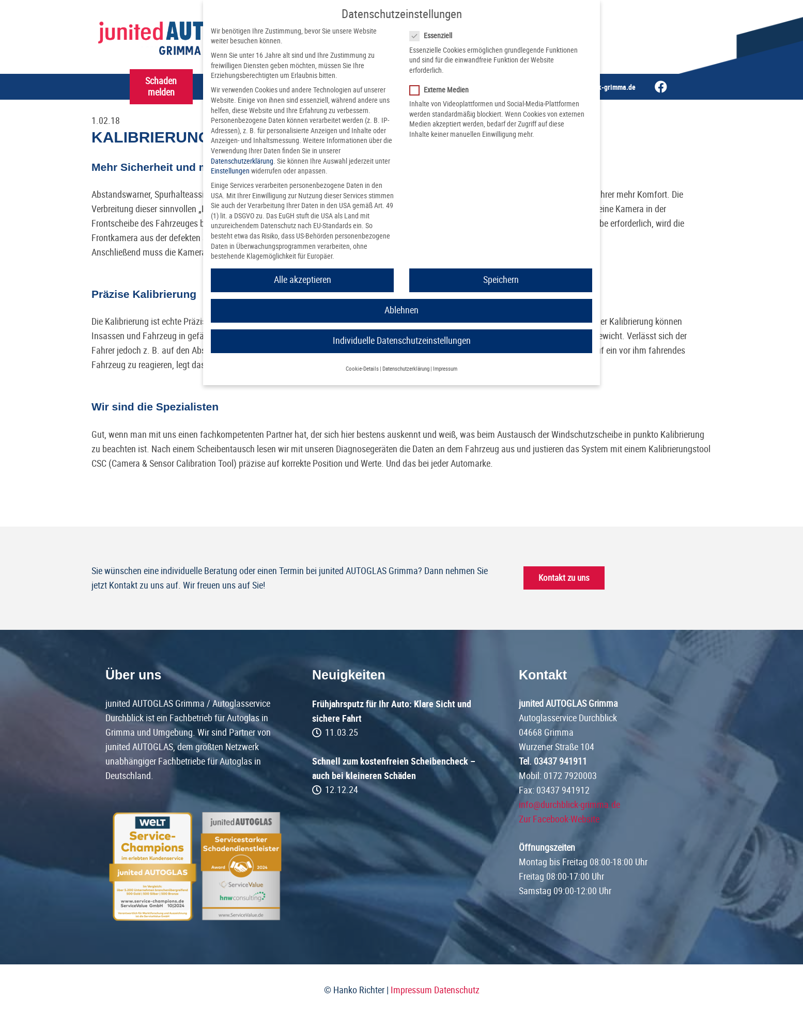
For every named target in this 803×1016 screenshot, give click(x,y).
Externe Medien (442, 90)
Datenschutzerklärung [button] (405, 369)
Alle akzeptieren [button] (302, 280)
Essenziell (434, 36)
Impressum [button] (445, 369)
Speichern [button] (501, 280)
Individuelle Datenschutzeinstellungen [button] (402, 341)
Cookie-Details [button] (362, 369)
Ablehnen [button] (401, 310)
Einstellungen (230, 171)
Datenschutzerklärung (242, 161)
